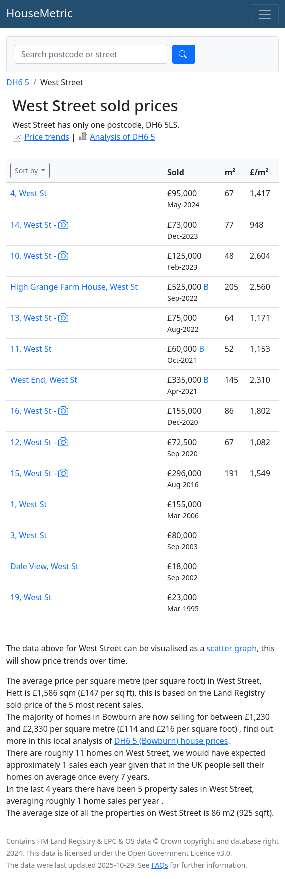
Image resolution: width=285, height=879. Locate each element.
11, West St (31, 348)
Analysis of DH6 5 (122, 136)
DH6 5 (17, 82)
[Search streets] (91, 54)
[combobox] (91, 54)
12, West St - (39, 442)
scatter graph (232, 648)
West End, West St (43, 379)
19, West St (31, 597)
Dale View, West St (44, 566)
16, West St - (39, 410)
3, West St (28, 535)
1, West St (28, 504)
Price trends (46, 136)
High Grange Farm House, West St (74, 286)
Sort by (27, 170)
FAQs (159, 865)
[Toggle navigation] (265, 14)
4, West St (28, 193)
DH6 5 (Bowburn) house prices (171, 740)
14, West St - (39, 224)
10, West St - (39, 255)
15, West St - (39, 473)
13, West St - (39, 317)
